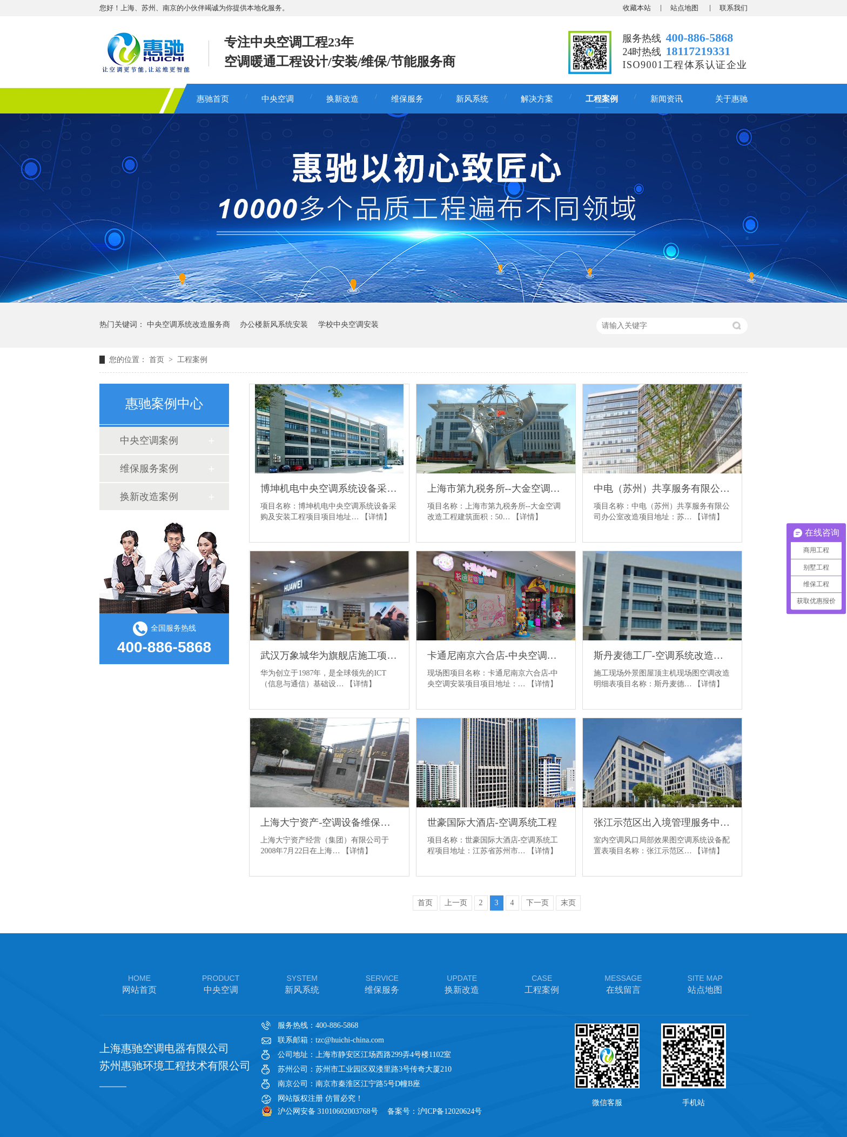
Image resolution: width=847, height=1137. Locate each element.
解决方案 (537, 99)
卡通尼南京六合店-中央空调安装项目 (495, 655)
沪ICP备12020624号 (450, 1111)
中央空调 (277, 99)
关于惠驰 (731, 99)
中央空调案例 (149, 440)
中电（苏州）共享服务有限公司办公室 (662, 488)
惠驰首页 (213, 99)
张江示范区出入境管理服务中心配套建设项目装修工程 (662, 822)
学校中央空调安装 (348, 324)
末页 (568, 903)
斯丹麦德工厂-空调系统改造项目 (662, 655)
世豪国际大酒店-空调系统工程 (492, 822)
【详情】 (376, 517)
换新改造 (342, 99)
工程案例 (602, 99)
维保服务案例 (149, 468)
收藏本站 (637, 8)
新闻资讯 (666, 99)
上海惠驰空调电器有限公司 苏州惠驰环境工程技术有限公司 (175, 1057)
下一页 (537, 903)
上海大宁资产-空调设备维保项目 (329, 822)
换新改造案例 (149, 496)
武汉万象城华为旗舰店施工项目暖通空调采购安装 (329, 655)
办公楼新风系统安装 (274, 324)
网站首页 (139, 983)
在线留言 (623, 983)
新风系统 (472, 99)
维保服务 (407, 99)
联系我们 (734, 8)
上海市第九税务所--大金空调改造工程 (495, 488)
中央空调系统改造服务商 (188, 324)
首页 (157, 360)
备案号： (402, 1111)
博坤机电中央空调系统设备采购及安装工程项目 (329, 488)
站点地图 (685, 8)
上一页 (456, 903)
